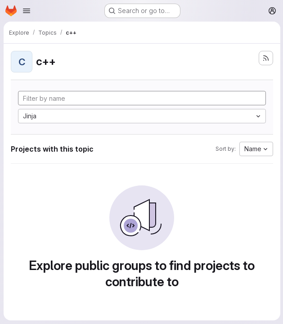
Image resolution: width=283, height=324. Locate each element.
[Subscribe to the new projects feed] (265, 58)
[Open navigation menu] (26, 11)
